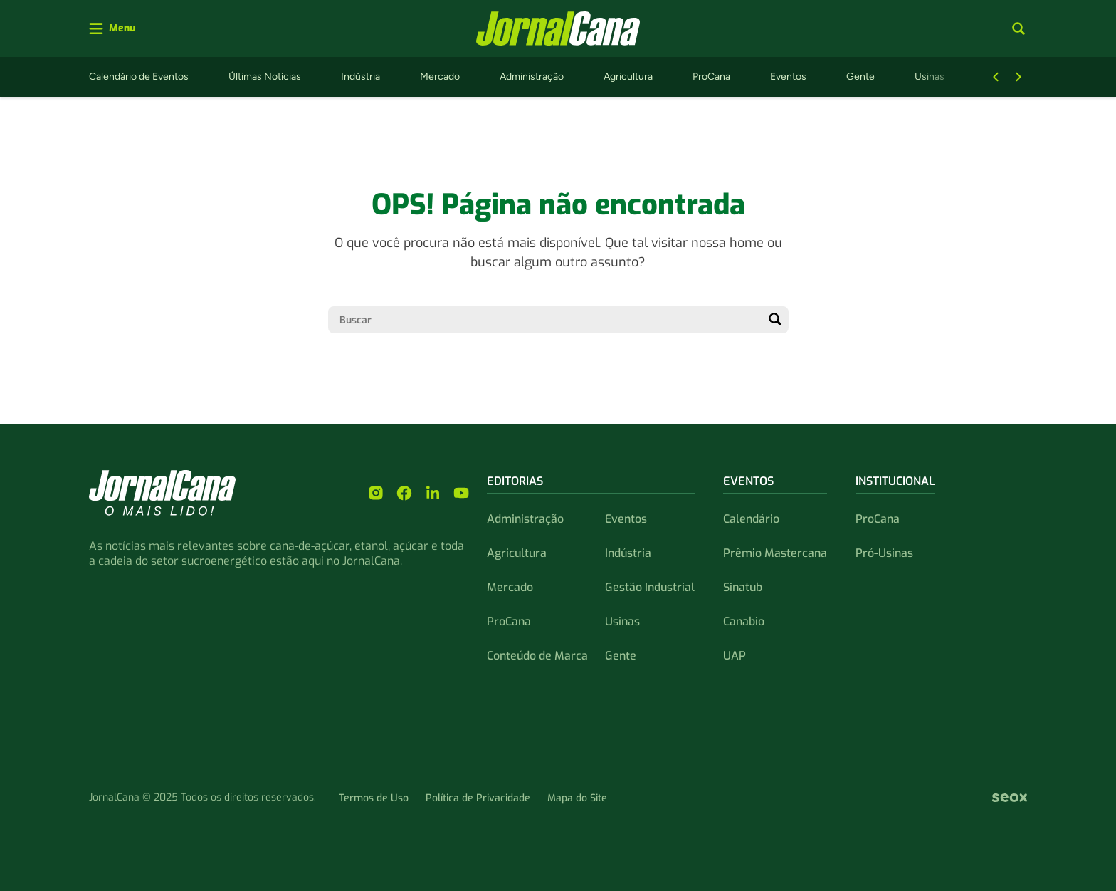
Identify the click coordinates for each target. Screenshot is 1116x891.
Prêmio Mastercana (775, 553)
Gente (860, 77)
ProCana (711, 77)
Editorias (515, 481)
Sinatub (742, 587)
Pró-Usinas (884, 553)
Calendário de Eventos (139, 77)
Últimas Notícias (264, 77)
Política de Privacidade (478, 798)
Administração (532, 77)
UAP (734, 655)
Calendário (751, 518)
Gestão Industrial (650, 587)
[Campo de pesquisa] (547, 319)
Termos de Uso (374, 798)
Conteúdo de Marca (537, 655)
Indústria (360, 77)
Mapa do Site (577, 798)
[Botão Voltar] (995, 76)
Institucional (895, 481)
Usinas (929, 77)
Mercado (440, 77)
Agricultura (628, 77)
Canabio (743, 621)
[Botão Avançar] (1018, 76)
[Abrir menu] (112, 29)
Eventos (788, 77)
